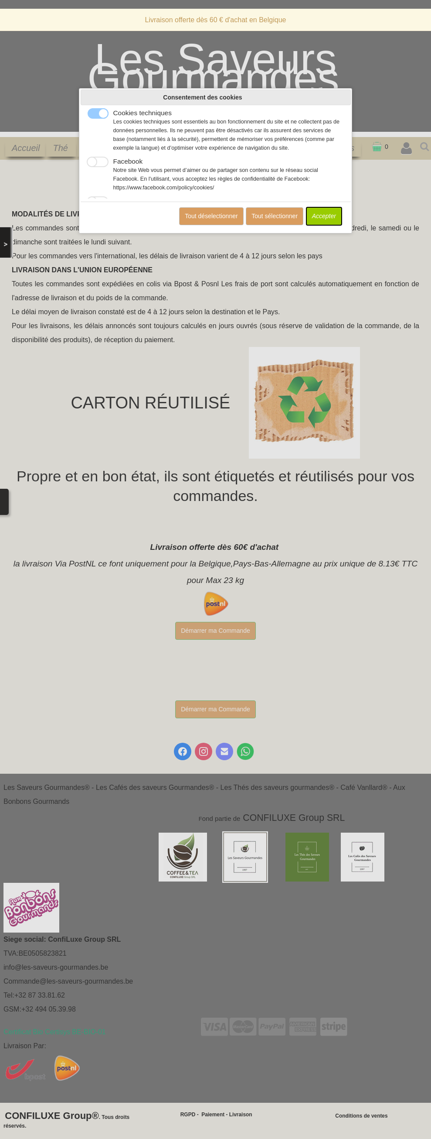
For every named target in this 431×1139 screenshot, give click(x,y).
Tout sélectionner (274, 216)
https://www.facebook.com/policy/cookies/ (163, 188)
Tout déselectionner (211, 216)
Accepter (324, 216)
